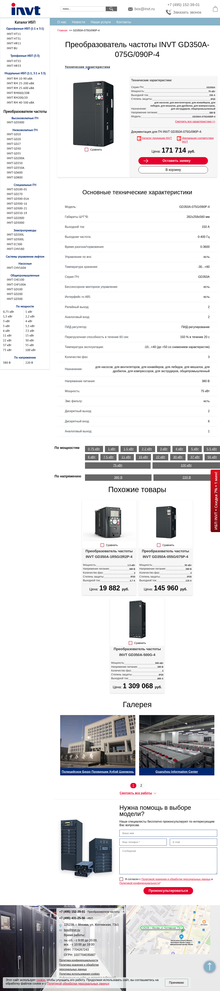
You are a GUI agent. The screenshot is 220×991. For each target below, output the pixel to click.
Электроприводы (25, 230)
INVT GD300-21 (17, 208)
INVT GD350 (15, 163)
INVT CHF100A (16, 284)
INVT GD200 (15, 294)
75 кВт (7, 350)
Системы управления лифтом (25, 256)
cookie (40, 980)
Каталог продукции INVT (157, 138)
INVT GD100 (15, 289)
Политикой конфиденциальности (139, 883)
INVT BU (12, 48)
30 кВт (29, 340)
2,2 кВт (30, 316)
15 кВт (29, 335)
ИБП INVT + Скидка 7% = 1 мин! (215, 501)
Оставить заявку (176, 161)
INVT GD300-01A (18, 199)
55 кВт (29, 345)
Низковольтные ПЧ (25, 130)
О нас (61, 22)
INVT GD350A (15, 168)
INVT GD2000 (15, 218)
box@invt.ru (145, 9)
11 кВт (7, 335)
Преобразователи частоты (25, 111)
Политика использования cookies (79, 973)
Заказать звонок (187, 12)
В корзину (173, 170)
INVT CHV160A (16, 268)
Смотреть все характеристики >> (195, 121)
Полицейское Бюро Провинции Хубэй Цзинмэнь (98, 771)
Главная (62, 30)
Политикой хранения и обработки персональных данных (176, 879)
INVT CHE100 (15, 279)
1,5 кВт (7, 316)
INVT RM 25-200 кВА (20, 83)
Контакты (123, 22)
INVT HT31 (14, 38)
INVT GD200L (15, 234)
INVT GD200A (15, 158)
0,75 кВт (8, 311)
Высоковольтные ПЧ (24, 118)
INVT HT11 (14, 34)
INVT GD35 (14, 153)
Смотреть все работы (136, 793)
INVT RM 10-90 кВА (19, 78)
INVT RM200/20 (17, 97)
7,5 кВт (29, 331)
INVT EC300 (14, 244)
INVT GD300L (15, 239)
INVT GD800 (15, 177)
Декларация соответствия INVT (198, 140)
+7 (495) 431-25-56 (76, 918)
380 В (7, 362)
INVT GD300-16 (17, 203)
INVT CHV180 (15, 249)
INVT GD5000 (15, 122)
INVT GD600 (15, 172)
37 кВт (7, 345)
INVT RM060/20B (18, 93)
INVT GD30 (14, 148)
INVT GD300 (15, 299)
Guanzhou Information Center (177, 771)
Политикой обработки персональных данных (78, 983)
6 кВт (6, 331)
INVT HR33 (14, 66)
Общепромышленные (25, 275)
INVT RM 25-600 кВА (20, 88)
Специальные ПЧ (25, 185)
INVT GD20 (14, 139)
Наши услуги (101, 22)
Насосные (25, 263)
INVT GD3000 (15, 222)
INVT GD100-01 (17, 189)
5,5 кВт (30, 326)
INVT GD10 (14, 134)
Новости (78, 22)
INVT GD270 (15, 194)
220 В (29, 362)
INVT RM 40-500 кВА (20, 102)
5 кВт (6, 326)
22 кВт (7, 340)
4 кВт (28, 321)
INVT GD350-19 (17, 213)
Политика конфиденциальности (78, 960)
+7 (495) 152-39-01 (183, 5)
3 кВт (6, 321)
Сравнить (96, 149)
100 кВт (30, 350)
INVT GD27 (14, 144)
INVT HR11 (14, 43)
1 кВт (28, 311)
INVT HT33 (14, 61)
